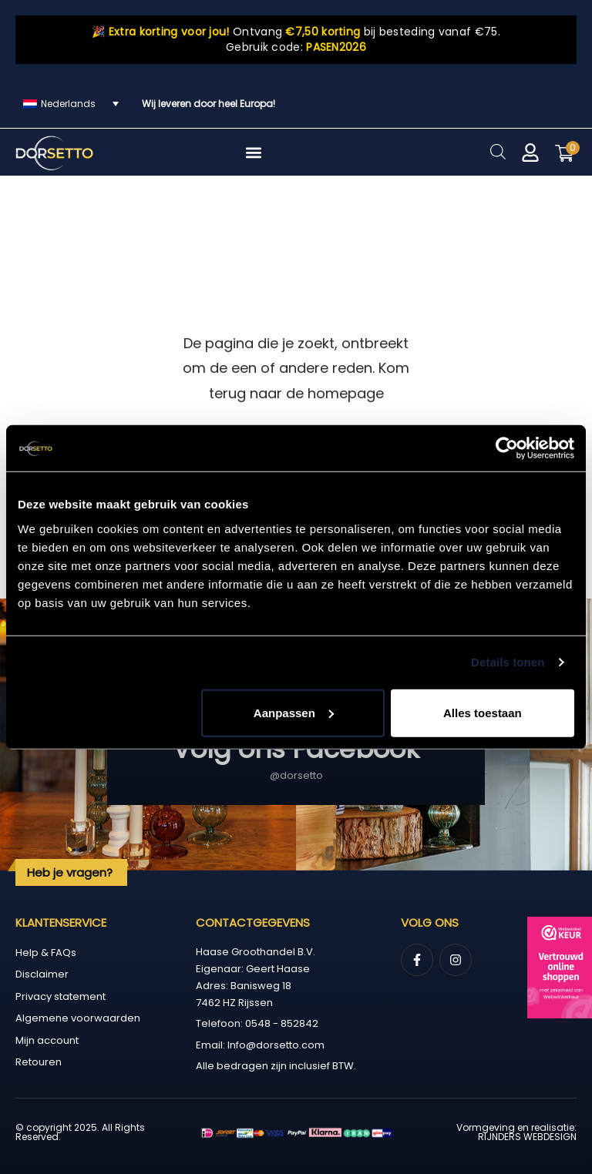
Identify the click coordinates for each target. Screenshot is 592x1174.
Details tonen (507, 662)
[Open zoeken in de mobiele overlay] (498, 151)
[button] (254, 152)
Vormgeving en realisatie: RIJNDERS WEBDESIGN (516, 1132)
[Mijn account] (530, 152)
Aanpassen (294, 712)
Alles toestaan (482, 712)
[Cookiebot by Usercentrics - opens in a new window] (506, 448)
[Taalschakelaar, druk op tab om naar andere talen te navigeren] (70, 103)
